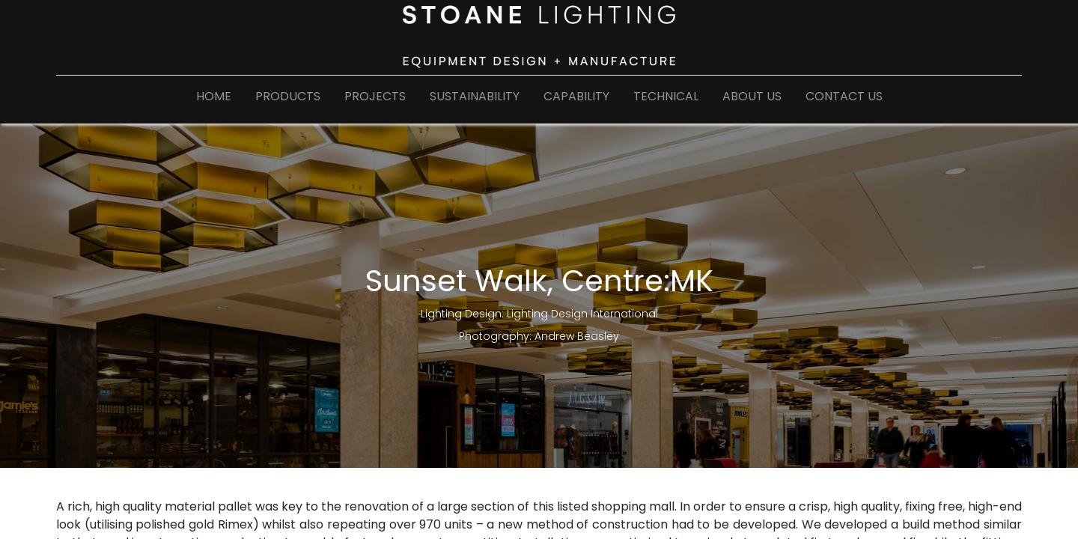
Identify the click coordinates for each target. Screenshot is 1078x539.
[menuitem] (213, 100)
